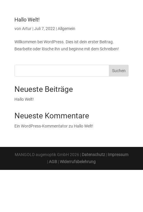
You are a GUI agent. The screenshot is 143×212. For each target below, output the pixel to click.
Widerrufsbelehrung (78, 161)
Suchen (119, 70)
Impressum (118, 154)
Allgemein (66, 28)
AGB (53, 161)
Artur (26, 28)
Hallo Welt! (27, 19)
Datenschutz (93, 154)
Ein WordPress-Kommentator (41, 126)
